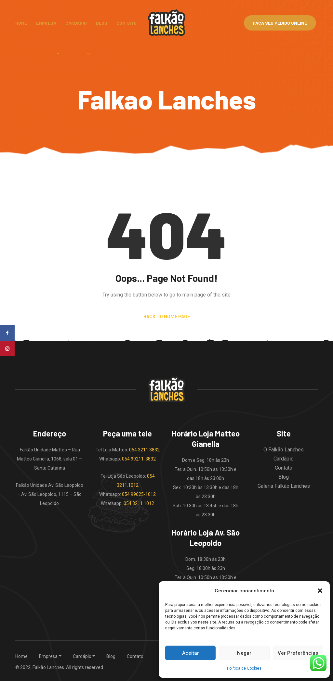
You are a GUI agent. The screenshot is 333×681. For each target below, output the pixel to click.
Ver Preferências (298, 653)
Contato (126, 23)
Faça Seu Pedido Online (280, 23)
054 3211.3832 (144, 449)
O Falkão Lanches (283, 450)
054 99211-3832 (139, 458)
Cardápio (76, 23)
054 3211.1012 (139, 503)
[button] (320, 590)
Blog (101, 23)
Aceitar (190, 653)
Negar (244, 653)
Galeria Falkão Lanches (284, 486)
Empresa (46, 23)
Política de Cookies (244, 668)
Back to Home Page (166, 316)
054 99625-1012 (139, 494)
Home (21, 23)
